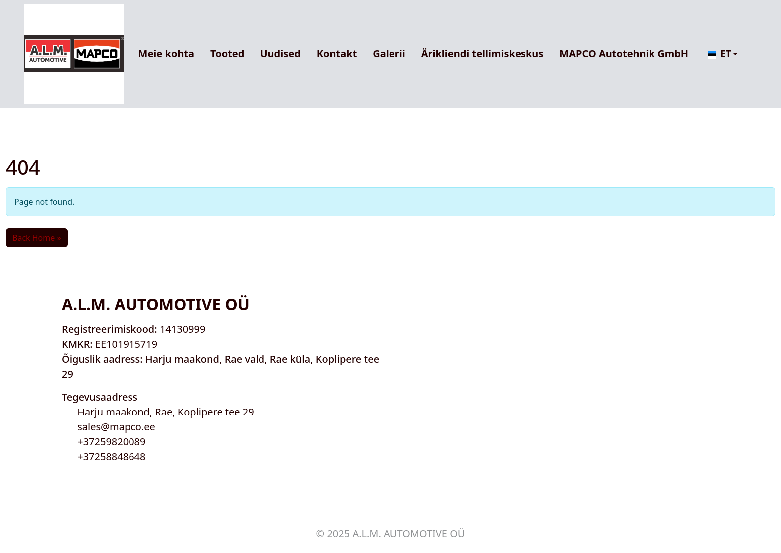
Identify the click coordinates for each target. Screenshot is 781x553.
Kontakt (337, 53)
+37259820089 (111, 441)
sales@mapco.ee (116, 426)
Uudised (280, 53)
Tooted (227, 53)
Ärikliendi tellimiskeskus (482, 53)
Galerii (389, 53)
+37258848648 (111, 456)
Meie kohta (166, 53)
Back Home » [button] (36, 237)
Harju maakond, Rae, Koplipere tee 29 (165, 411)
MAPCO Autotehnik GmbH (623, 53)
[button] (722, 54)
